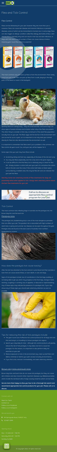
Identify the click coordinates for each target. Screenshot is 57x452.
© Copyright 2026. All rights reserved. (28, 449)
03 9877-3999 (8, 420)
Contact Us (5, 403)
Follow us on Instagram (9, 408)
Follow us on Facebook (9, 405)
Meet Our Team (7, 400)
